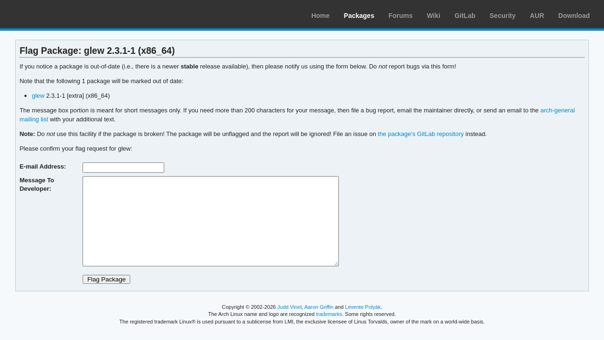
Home (320, 15)
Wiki (434, 15)
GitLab (464, 15)
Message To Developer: (36, 184)
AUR (537, 15)
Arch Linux (52, 14)
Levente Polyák (362, 307)
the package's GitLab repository (421, 133)
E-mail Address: (42, 166)
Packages (359, 15)
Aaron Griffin (319, 307)
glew (38, 95)
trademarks (329, 314)
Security (503, 15)
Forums (400, 15)
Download (574, 15)
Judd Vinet (289, 307)
